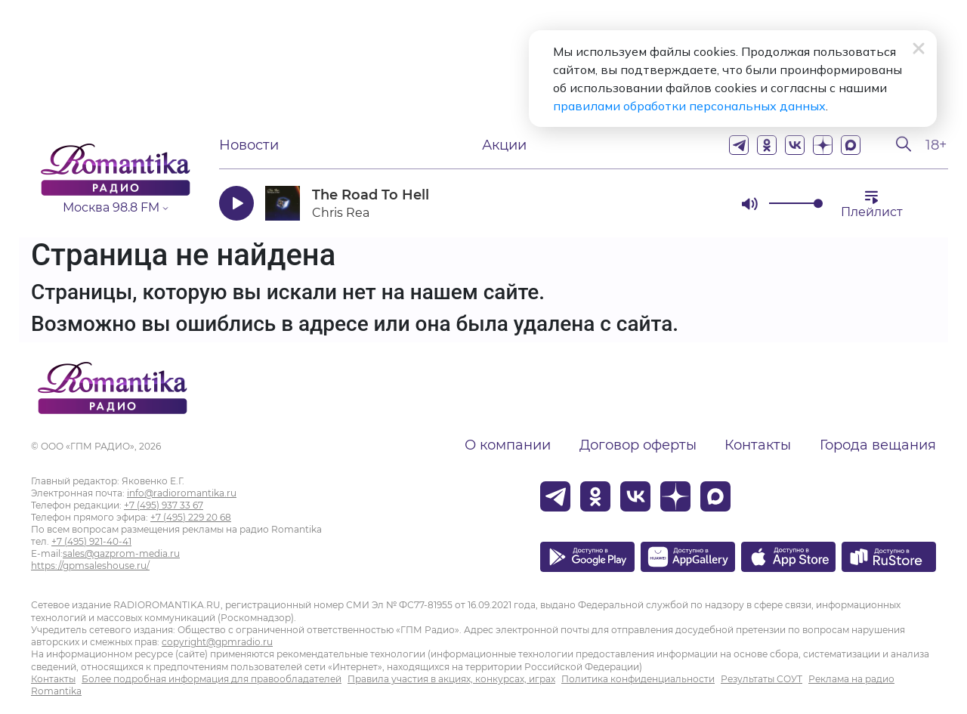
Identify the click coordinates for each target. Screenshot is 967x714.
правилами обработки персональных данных (689, 105)
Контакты (757, 445)
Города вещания (878, 445)
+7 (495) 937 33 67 (163, 505)
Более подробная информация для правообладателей (211, 679)
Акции (504, 145)
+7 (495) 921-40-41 (91, 541)
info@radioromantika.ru (181, 493)
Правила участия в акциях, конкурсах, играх (451, 679)
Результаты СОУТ (761, 679)
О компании (508, 445)
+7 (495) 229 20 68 (190, 517)
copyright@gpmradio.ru (217, 642)
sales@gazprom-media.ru (121, 553)
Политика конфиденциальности (638, 679)
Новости (249, 145)
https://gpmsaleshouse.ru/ (90, 565)
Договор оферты (638, 445)
